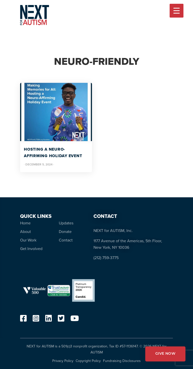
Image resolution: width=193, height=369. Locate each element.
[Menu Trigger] (176, 11)
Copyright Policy (88, 360)
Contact (66, 240)
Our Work (28, 240)
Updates (66, 223)
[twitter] (61, 320)
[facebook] (23, 320)
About (25, 231)
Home (25, 223)
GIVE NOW (165, 354)
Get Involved (31, 249)
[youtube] (74, 320)
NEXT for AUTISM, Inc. (113, 230)
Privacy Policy (62, 360)
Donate (65, 231)
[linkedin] (48, 320)
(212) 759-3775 (106, 258)
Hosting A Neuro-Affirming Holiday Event (53, 152)
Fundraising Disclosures (122, 360)
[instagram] (36, 320)
